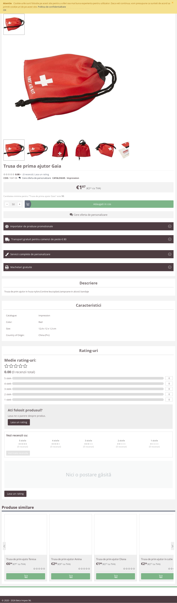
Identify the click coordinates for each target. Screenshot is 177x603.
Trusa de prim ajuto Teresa (21, 559)
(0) (28, 174)
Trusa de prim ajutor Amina (66, 559)
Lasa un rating (41, 174)
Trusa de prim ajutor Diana (111, 559)
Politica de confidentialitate (52, 6)
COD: (6, 178)
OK (4, 10)
